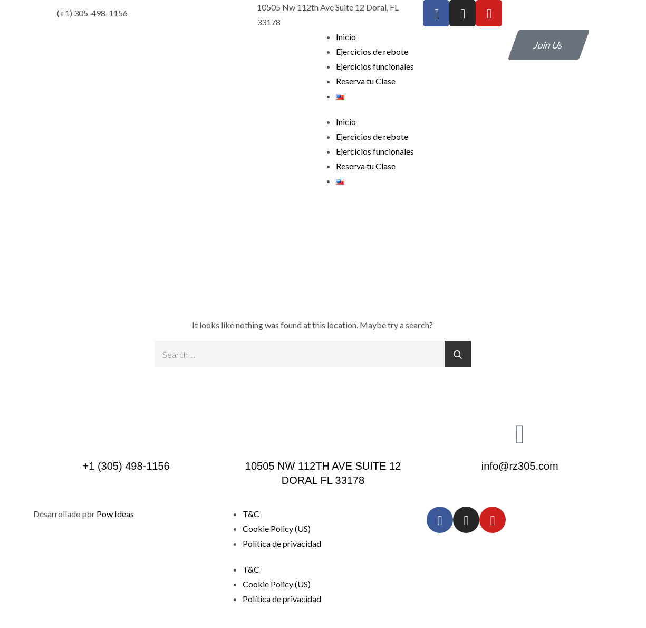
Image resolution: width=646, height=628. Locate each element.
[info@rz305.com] (520, 433)
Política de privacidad (282, 543)
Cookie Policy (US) (277, 529)
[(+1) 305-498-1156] (36, 13)
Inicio (346, 37)
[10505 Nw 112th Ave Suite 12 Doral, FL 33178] (236, 15)
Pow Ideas (115, 514)
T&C (251, 514)
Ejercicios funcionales (375, 66)
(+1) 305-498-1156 (92, 13)
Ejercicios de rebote (372, 51)
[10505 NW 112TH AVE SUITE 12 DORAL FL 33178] (323, 433)
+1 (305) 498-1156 (126, 466)
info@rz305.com (519, 466)
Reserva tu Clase (366, 81)
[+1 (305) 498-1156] (126, 433)
